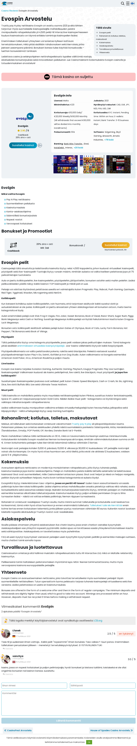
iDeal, (86, 143)
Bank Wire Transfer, (73, 143)
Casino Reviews (9, 10)
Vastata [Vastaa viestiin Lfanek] (8, 648)
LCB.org (98, 620)
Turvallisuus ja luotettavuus (109, 49)
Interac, (69, 147)
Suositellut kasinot (23, 145)
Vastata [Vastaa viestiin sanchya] (8, 674)
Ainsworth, (107, 136)
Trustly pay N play (81, 424)
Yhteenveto (103, 52)
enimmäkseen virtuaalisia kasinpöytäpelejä (41, 345)
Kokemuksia (103, 42)
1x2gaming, (110, 132)
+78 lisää (109, 139)
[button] (52, 164)
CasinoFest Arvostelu (19, 730)
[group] (65, 164)
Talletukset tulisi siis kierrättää (106, 505)
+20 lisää (78, 147)
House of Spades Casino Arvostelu (110, 730)
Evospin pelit (103, 32)
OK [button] (89, 742)
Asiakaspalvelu (104, 46)
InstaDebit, (59, 147)
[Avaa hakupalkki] (122, 3)
